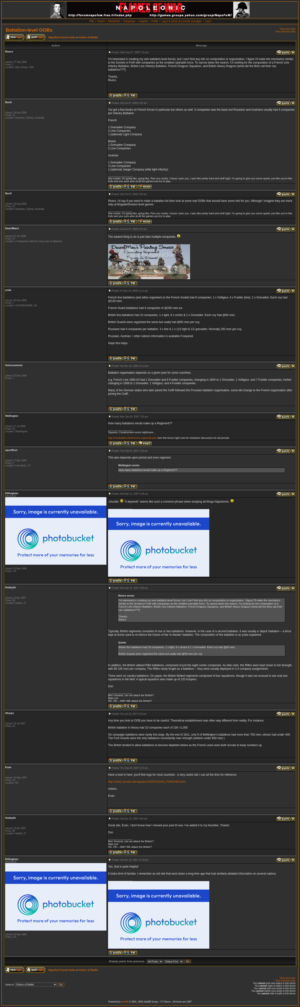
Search (101, 21)
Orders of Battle (88, 37)
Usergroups (129, 21)
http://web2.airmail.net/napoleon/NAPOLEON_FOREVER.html (147, 781)
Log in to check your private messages (181, 21)
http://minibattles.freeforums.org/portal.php (132, 437)
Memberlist (114, 21)
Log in (208, 21)
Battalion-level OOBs (29, 30)
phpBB (124, 1001)
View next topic (288, 29)
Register (143, 21)
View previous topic (285, 31)
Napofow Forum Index (62, 37)
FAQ (91, 21)
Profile (154, 21)
